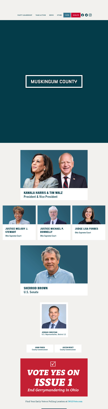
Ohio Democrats (54, 5)
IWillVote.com (75, 401)
